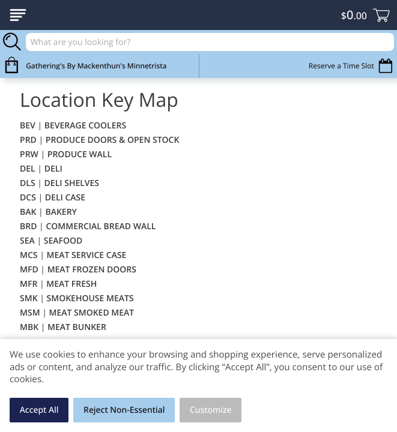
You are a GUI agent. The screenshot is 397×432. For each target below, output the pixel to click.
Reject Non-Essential (124, 410)
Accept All (39, 410)
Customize (211, 410)
